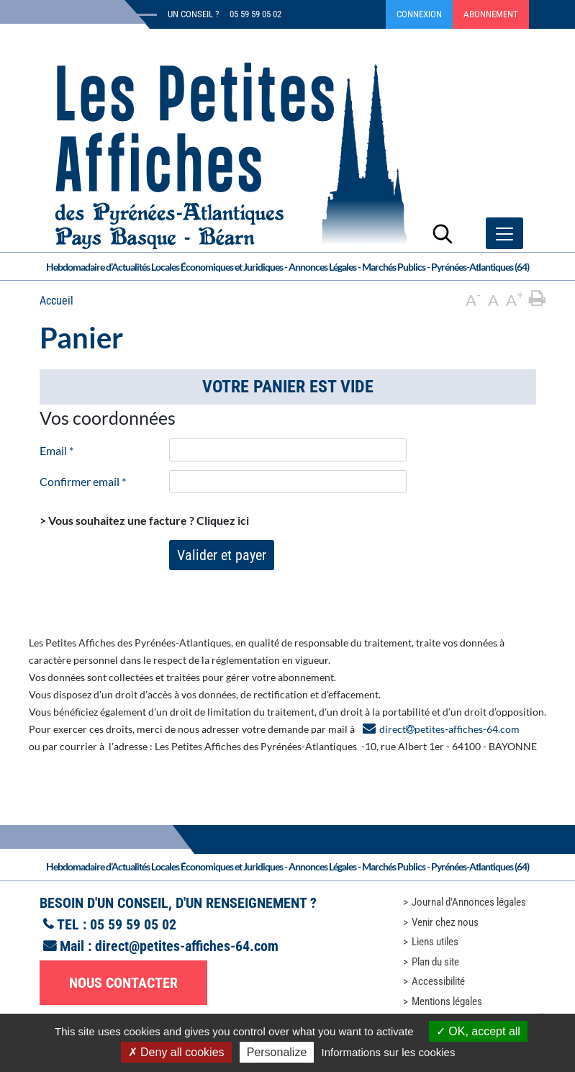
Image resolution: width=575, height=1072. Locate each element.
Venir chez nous (445, 922)
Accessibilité (438, 981)
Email (56, 450)
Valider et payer (221, 555)
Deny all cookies (176, 1052)
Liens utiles (435, 941)
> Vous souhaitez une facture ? (144, 520)
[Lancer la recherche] (443, 233)
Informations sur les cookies (388, 1052)
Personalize (277, 1052)
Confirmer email (83, 481)
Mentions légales (447, 1001)
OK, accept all (478, 1031)
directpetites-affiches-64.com (449, 729)
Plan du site (435, 961)
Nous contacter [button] (123, 982)
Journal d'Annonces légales (469, 902)
